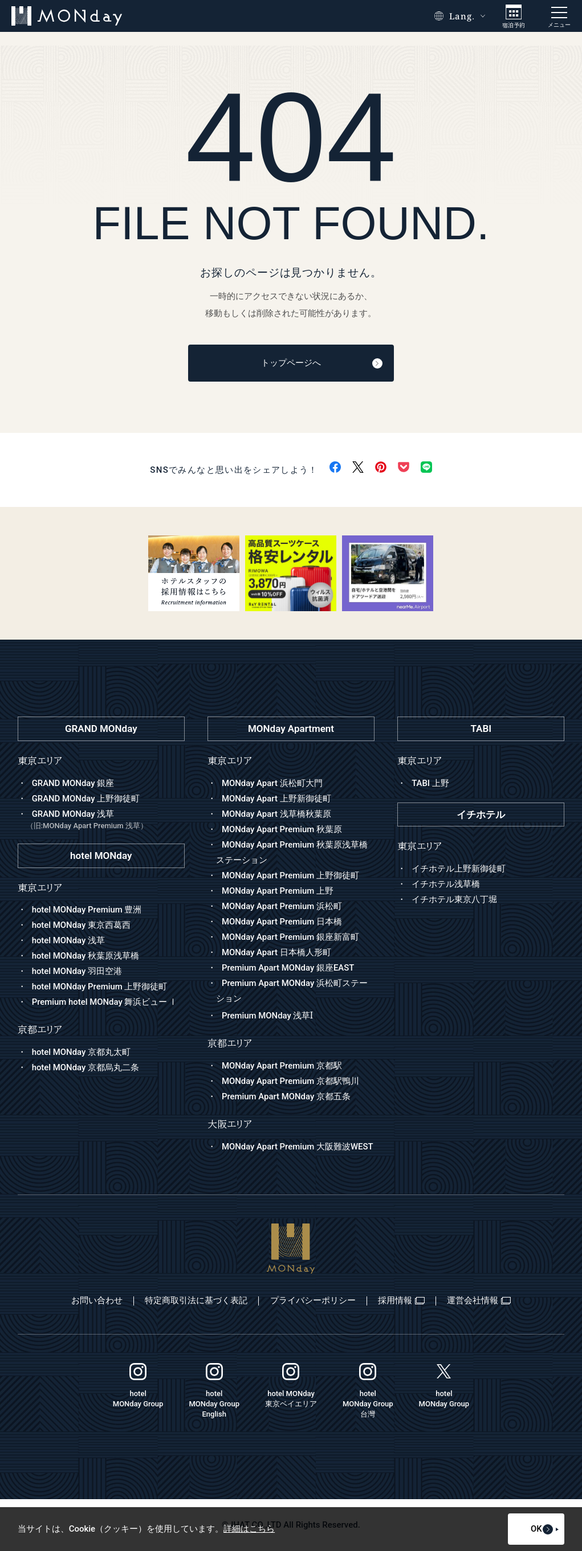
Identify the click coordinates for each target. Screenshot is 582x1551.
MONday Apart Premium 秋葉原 (282, 829)
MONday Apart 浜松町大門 (272, 783)
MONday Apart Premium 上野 (278, 891)
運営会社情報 (480, 1301)
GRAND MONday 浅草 (105, 820)
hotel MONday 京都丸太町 (81, 1052)
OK (529, 1529)
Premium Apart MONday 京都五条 (286, 1097)
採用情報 (401, 1301)
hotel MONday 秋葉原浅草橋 (86, 956)
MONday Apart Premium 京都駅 (282, 1066)
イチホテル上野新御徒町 (459, 869)
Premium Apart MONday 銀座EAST (288, 968)
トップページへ (318, 363)
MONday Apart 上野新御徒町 (276, 798)
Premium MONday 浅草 (268, 1016)
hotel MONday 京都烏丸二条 (86, 1067)
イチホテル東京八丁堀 (454, 899)
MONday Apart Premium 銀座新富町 (291, 937)
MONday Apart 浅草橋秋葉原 (276, 814)
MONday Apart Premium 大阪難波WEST (298, 1146)
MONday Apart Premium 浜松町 (282, 906)
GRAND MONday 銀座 (73, 783)
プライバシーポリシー (312, 1301)
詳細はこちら (249, 1529)
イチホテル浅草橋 (446, 884)
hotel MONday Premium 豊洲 (87, 910)
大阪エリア (229, 1125)
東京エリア (229, 761)
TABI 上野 (430, 783)
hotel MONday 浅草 (68, 941)
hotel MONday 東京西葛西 (81, 925)
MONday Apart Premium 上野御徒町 (291, 875)
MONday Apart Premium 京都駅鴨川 (291, 1082)
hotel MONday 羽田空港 (77, 972)
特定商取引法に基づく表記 (195, 1301)
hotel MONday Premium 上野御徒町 (100, 987)
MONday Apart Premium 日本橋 (282, 921)
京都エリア (229, 1044)
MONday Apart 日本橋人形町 (276, 952)
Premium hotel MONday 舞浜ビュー (105, 1002)
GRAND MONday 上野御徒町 (86, 798)
